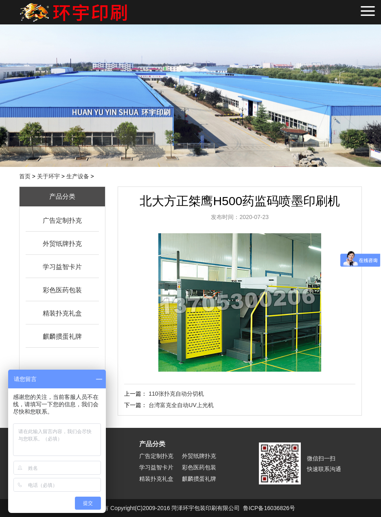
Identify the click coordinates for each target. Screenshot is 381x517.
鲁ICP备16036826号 (269, 508)
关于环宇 (48, 176)
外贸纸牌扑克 (62, 243)
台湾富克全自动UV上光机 (181, 405)
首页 (25, 176)
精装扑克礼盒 (62, 313)
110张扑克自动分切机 (176, 393)
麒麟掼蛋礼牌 (62, 336)
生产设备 (77, 176)
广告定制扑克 (62, 220)
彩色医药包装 (62, 290)
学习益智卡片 (62, 266)
